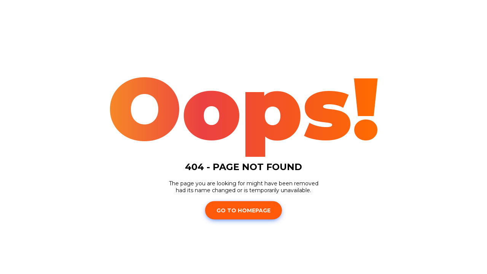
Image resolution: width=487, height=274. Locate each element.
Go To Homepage (243, 210)
